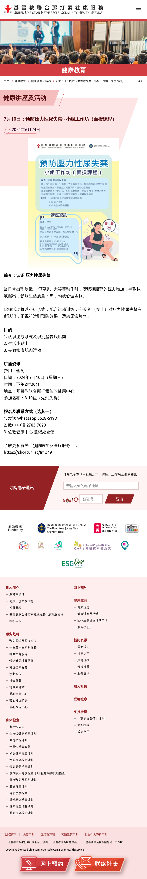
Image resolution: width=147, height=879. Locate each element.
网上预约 (80, 588)
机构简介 (12, 588)
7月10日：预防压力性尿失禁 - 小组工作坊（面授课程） (90, 81)
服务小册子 (84, 627)
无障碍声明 (48, 834)
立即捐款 (83, 725)
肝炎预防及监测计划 (23, 779)
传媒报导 (83, 666)
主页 (6, 81)
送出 (119, 499)
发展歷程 (15, 607)
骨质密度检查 (18, 793)
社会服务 (15, 680)
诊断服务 (15, 674)
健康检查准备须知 (21, 806)
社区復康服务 (18, 667)
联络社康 (80, 699)
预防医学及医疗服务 (51, 445)
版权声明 (11, 834)
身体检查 (12, 720)
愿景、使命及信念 (21, 601)
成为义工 (83, 731)
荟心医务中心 (18, 707)
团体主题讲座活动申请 (92, 620)
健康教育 (20, 81)
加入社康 (80, 686)
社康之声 (83, 653)
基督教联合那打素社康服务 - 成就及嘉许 (36, 614)
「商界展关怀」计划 (91, 718)
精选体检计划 (18, 740)
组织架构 (15, 621)
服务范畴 (12, 634)
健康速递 (83, 607)
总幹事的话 (17, 594)
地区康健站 (17, 687)
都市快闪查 (17, 726)
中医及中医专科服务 (23, 647)
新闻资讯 (80, 640)
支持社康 (80, 712)
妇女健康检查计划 (21, 753)
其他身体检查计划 (21, 799)
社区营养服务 (18, 654)
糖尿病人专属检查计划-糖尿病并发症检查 (37, 773)
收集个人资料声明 (96, 834)
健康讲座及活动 (41, 81)
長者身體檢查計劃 (21, 766)
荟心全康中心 (18, 693)
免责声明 (28, 834)
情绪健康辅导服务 (21, 660)
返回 (140, 81)
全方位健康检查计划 (23, 733)
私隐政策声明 (69, 834)
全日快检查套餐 (20, 746)
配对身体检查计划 (21, 813)
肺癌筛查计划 (18, 786)
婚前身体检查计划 (21, 760)
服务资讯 (83, 673)
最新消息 (83, 647)
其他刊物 (83, 660)
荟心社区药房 (18, 700)
